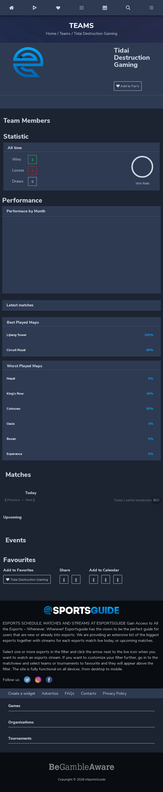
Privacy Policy (115, 693)
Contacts (88, 693)
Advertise (50, 693)
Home (51, 33)
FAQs (69, 693)
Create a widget (21, 693)
